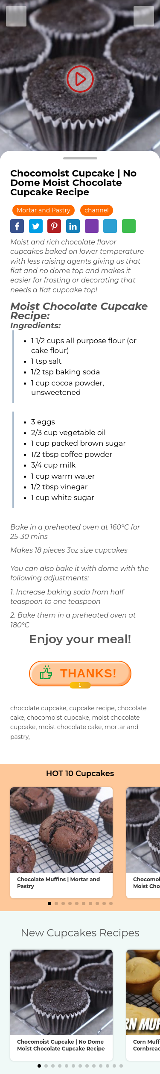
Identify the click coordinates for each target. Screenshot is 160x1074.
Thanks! (88, 676)
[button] (49, 903)
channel (96, 210)
